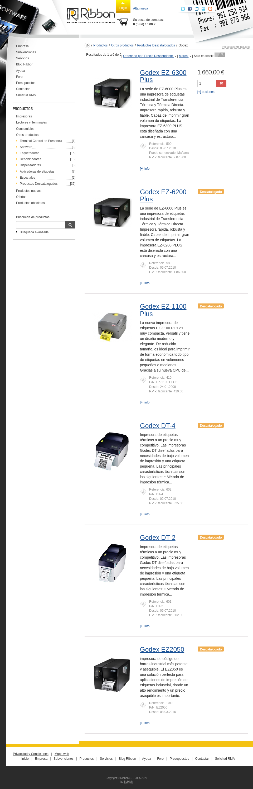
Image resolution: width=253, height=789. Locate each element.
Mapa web (62, 754)
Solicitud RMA (26, 95)
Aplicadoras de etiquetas (37, 171)
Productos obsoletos (30, 203)
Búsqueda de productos (33, 217)
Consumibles (25, 129)
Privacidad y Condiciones (30, 754)
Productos (100, 45)
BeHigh (128, 781)
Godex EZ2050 (162, 649)
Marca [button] (185, 56)
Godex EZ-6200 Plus (163, 195)
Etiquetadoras (29, 153)
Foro (19, 77)
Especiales (27, 177)
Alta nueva (140, 8)
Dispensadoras (30, 165)
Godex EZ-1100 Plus (163, 310)
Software (26, 147)
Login (123, 5)
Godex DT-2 (158, 537)
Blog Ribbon (24, 64)
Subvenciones (26, 52)
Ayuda (20, 71)
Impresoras (24, 116)
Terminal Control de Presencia (41, 141)
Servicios (22, 58)
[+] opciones (206, 92)
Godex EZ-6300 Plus (163, 76)
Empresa (22, 46)
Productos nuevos (28, 191)
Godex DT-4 (158, 425)
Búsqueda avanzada (34, 232)
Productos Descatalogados (156, 45)
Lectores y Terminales (31, 122)
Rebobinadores (30, 159)
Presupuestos (25, 83)
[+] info (144, 168)
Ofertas (21, 197)
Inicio (25, 759)
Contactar (23, 89)
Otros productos (27, 135)
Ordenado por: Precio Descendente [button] (149, 56)
